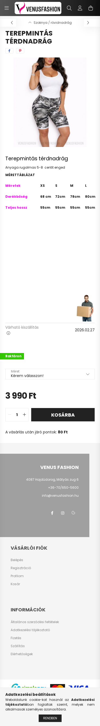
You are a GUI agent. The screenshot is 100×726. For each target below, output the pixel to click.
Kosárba (63, 414)
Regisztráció (21, 568)
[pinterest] (20, 50)
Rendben (50, 721)
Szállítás (18, 646)
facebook (52, 513)
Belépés (17, 560)
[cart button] (90, 8)
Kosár (15, 584)
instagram (62, 513)
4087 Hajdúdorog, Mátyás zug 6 (52, 479)
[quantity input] (17, 414)
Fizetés (16, 638)
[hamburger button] (6, 8)
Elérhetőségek (22, 654)
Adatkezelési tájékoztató (30, 630)
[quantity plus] (24, 415)
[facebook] (9, 50)
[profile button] (80, 8)
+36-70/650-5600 (63, 487)
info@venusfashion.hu (60, 495)
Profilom (17, 576)
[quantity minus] (10, 415)
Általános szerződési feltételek (35, 622)
